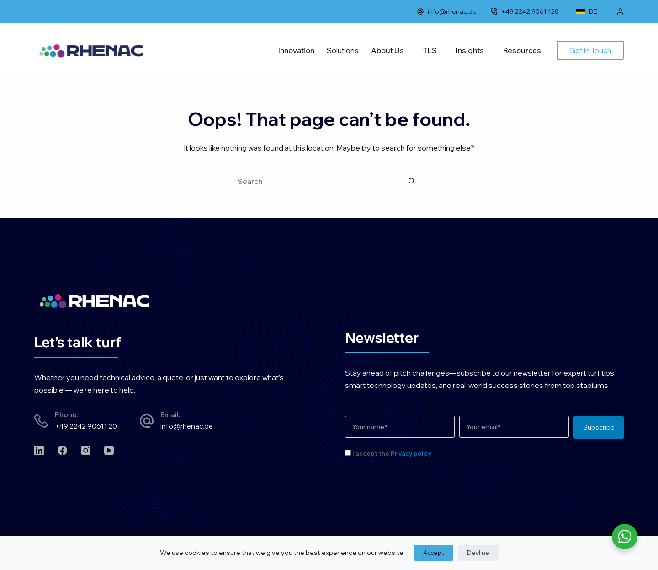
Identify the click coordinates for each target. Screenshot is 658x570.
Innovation (296, 50)
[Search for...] (320, 181)
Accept (433, 552)
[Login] (620, 11)
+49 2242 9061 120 (524, 11)
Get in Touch (590, 50)
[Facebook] (62, 450)
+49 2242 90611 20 (86, 426)
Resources (522, 50)
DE (586, 11)
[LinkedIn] (39, 450)
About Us (387, 50)
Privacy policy (411, 453)
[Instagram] (85, 450)
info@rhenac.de (447, 11)
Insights (470, 50)
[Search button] (411, 181)
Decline (478, 552)
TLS (430, 50)
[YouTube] (109, 450)
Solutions (343, 50)
